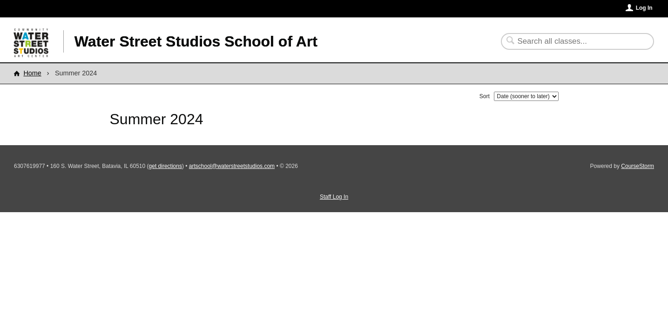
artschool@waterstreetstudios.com (232, 166)
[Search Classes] (572, 41)
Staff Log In (334, 197)
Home (32, 73)
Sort (484, 96)
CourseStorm (637, 166)
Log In (644, 8)
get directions (165, 166)
